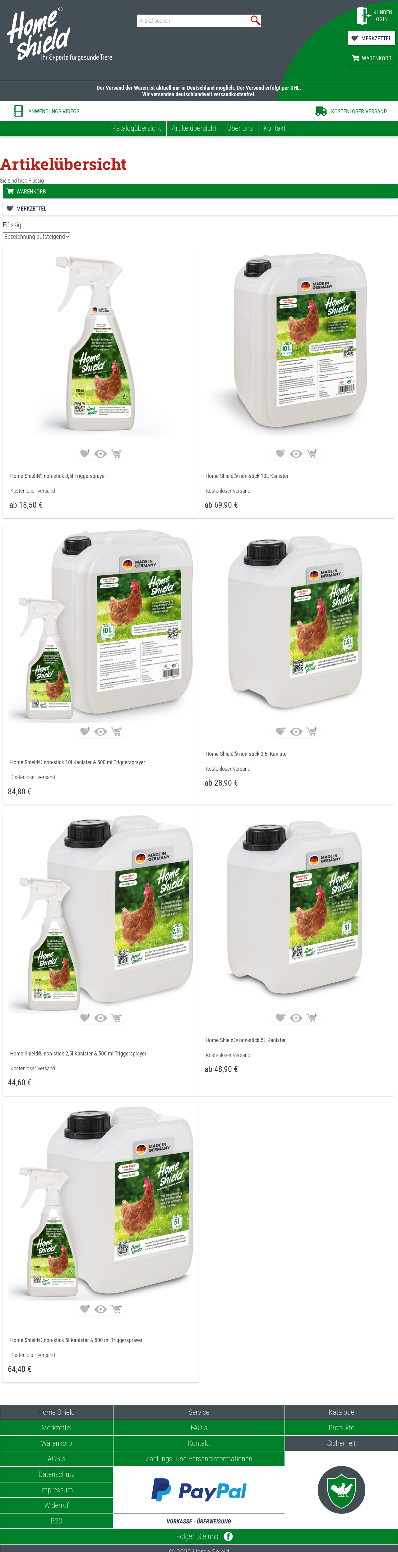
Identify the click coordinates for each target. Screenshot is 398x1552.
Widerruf (56, 1505)
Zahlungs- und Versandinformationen (199, 1458)
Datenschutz (57, 1474)
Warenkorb (56, 1443)
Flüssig (36, 180)
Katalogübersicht (136, 128)
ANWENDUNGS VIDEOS (53, 111)
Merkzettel (56, 1427)
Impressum (56, 1490)
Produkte (341, 1427)
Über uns (240, 128)
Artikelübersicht (194, 128)
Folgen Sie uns (199, 1536)
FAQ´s (199, 1427)
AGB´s (56, 1458)
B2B (56, 1521)
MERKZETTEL (376, 38)
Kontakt (274, 128)
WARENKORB (376, 58)
